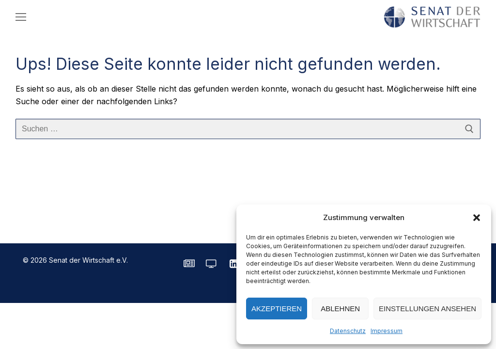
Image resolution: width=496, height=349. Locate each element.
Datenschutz (348, 330)
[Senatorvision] (211, 263)
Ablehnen (340, 308)
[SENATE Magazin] (189, 263)
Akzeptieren (276, 308)
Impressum (387, 330)
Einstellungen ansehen (427, 308)
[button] (476, 217)
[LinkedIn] (233, 263)
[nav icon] (21, 17)
